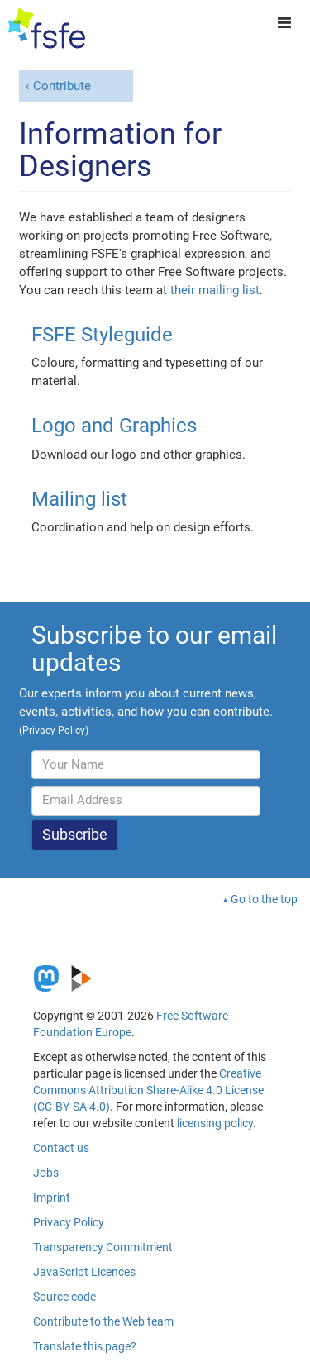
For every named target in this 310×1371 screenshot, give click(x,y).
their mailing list (215, 290)
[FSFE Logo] (46, 29)
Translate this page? (84, 1346)
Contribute (62, 86)
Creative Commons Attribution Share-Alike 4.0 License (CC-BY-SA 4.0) (148, 1090)
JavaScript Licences (84, 1271)
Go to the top (264, 899)
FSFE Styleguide (102, 334)
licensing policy (215, 1123)
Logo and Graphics (114, 425)
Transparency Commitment (103, 1247)
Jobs (46, 1172)
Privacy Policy (68, 1222)
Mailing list (79, 499)
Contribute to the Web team (103, 1321)
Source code (64, 1296)
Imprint (51, 1197)
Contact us (61, 1147)
